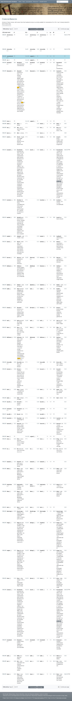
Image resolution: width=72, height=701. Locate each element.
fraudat (21, 209)
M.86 (54, 236)
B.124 (15, 639)
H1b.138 (4, 468)
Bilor (58, 327)
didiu (61, 99)
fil (19, 99)
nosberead (19, 178)
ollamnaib (59, 537)
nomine (18, 291)
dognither (19, 385)
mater (18, 105)
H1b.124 (4, 337)
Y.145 (65, 639)
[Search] (62, 2)
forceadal (59, 109)
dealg (58, 585)
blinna (18, 473)
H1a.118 (27, 149)
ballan (20, 524)
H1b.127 (4, 389)
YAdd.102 (66, 49)
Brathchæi (19, 149)
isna (21, 184)
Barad (18, 414)
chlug (18, 224)
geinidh (61, 93)
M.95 (54, 337)
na (22, 72)
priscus (18, 442)
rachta (58, 176)
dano (62, 105)
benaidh (20, 391)
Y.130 (65, 418)
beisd (41, 123)
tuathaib (19, 185)
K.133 (38, 418)
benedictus (59, 65)
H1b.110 (4, 132)
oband (18, 244)
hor (18, 330)
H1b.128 (4, 397)
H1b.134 (4, 436)
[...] (7, 36)
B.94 (15, 241)
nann (60, 74)
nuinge (58, 546)
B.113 (15, 438)
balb (8, 655)
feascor (58, 432)
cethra (18, 359)
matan (22, 428)
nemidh (18, 584)
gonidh (60, 392)
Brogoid (58, 381)
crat (22, 83)
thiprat (18, 333)
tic (59, 487)
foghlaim (60, 163)
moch (62, 429)
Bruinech (19, 640)
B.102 (15, 337)
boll (8, 320)
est (20, 129)
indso (20, 252)
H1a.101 (27, 578)
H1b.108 (4, 123)
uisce (18, 325)
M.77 (54, 62)
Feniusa (21, 157)
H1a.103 (27, 639)
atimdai (60, 179)
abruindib (19, 646)
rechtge (21, 193)
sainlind (22, 378)
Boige (58, 522)
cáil (20, 363)
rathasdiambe (60, 193)
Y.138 (65, 468)
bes (7, 127)
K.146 (38, 578)
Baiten (58, 241)
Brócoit (19, 369)
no (60, 176)
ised (18, 252)
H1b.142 (4, 511)
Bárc (18, 133)
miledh (58, 170)
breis (58, 294)
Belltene (42, 337)
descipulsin (19, 160)
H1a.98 (26, 511)
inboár (18, 466)
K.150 (38, 661)
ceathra (58, 347)
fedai (22, 312)
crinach (58, 313)
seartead (59, 349)
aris (61, 442)
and (18, 99)
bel (58, 486)
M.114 (54, 661)
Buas (18, 674)
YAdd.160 (66, 149)
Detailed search (43, 1)
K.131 (38, 408)
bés (19, 130)
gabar (18, 316)
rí (23, 514)
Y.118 (65, 288)
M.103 (54, 438)
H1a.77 (26, 34)
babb (8, 288)
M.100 (54, 418)
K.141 (38, 468)
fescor (21, 431)
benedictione (21, 65)
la (23, 167)
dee (18, 81)
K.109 (38, 123)
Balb (58, 655)
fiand (59, 84)
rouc (23, 141)
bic (57, 525)
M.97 (54, 369)
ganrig (58, 185)
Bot (57, 661)
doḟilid (20, 533)
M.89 (54, 265)
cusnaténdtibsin (20, 356)
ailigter (58, 302)
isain (60, 260)
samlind (58, 379)
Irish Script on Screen (61, 698)
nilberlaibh (59, 278)
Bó (17, 448)
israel (61, 161)
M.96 (54, 362)
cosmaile (19, 77)
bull (23, 320)
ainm (20, 223)
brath (31, 149)
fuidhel (58, 140)
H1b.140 (4, 491)
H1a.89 (26, 320)
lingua (22, 476)
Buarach (19, 423)
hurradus (20, 190)
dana (22, 426)
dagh (58, 87)
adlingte (58, 291)
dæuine (58, 293)
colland (58, 312)
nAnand (19, 75)
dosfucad (19, 263)
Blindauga (19, 474)
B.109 (15, 408)
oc (23, 108)
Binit (18, 389)
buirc (62, 260)
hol (58, 530)
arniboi (22, 294)
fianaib (21, 111)
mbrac (58, 375)
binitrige (19, 512)
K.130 (38, 401)
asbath (21, 249)
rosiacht (19, 161)
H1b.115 (4, 236)
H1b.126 (4, 369)
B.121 (15, 522)
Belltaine (9, 337)
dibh (58, 517)
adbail (18, 247)
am (22, 89)
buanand (59, 71)
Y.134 (65, 448)
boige (8, 522)
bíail (8, 398)
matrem (20, 212)
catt (23, 257)
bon (57, 90)
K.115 (38, 217)
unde (61, 92)
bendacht (9, 62)
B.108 (15, 414)
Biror (18, 327)
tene (18, 339)
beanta (58, 518)
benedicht (22, 64)
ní (22, 99)
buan (18, 90)
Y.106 (65, 123)
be (21, 74)
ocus (21, 232)
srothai (18, 335)
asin (57, 64)
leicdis (58, 346)
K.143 (38, 511)
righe (62, 512)
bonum (22, 92)
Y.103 (65, 62)
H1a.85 (26, 265)
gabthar (58, 316)
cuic (57, 527)
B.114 (15, 448)
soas (22, 674)
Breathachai (60, 149)
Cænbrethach (20, 155)
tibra (61, 333)
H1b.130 (4, 408)
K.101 (38, 34)
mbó (18, 421)
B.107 (15, 397)
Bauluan (42, 266)
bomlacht (9, 408)
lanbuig (58, 543)
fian (23, 84)
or (57, 330)
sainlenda (19, 530)
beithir (60, 184)
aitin (18, 243)
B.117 (15, 507)
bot (8, 661)
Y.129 (65, 414)
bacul (18, 219)
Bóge (18, 522)
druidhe (19, 344)
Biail (58, 398)
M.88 (54, 257)
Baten (18, 241)
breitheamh (59, 167)
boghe (58, 545)
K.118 (38, 257)
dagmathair (20, 86)
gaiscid (22, 109)
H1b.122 (4, 320)
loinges (18, 169)
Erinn (19, 296)
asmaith (19, 196)
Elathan (19, 294)
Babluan (9, 266)
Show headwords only (7, 25)
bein (61, 389)
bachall (22, 220)
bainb (22, 291)
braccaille (9, 362)
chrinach (18, 310)
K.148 (38, 639)
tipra (18, 329)
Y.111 (65, 199)
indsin (18, 517)
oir (17, 527)
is (20, 92)
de (17, 175)
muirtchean (59, 243)
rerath (61, 83)
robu (18, 80)
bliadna (21, 355)
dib (21, 515)
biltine (58, 339)
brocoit (42, 369)
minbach (19, 312)
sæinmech (19, 381)
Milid (18, 170)
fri (21, 163)
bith (57, 260)
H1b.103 (4, 56)
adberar (58, 172)
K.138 (38, 461)
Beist (18, 123)
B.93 (15, 236)
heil (20, 163)
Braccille (19, 362)
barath (8, 401)
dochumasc (19, 272)
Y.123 (65, 362)
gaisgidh (58, 111)
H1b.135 (4, 438)
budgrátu (19, 297)
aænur (21, 247)
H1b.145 (4, 578)
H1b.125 (4, 362)
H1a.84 (26, 257)
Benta (23, 517)
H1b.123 (4, 327)
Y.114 (65, 241)
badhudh (59, 236)
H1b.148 (4, 655)
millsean (59, 514)
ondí (23, 236)
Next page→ (40, 29)
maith (18, 97)
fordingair (19, 253)
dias (60, 100)
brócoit (8, 369)
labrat (60, 373)
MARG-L (19, 358)
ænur (60, 244)
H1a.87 (26, 288)
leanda (58, 531)
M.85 (54, 217)
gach (60, 443)
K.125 (38, 337)
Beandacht (59, 62)
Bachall (19, 217)
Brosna (58, 307)
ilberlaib (22, 276)
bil (23, 337)
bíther (22, 182)
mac (21, 169)
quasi (18, 64)
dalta (18, 157)
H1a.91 (26, 337)
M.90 (54, 284)
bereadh (58, 178)
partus (18, 404)
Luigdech (19, 668)
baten (8, 241)
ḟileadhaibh (60, 534)
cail (57, 365)
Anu (22, 103)
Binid (58, 389)
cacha (18, 355)
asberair (19, 172)
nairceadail (59, 675)
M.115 (54, 674)
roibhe (58, 297)
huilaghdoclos (60, 664)
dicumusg (59, 273)
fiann (18, 74)
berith (22, 507)
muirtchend (19, 246)
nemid (18, 539)
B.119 (15, 511)
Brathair (19, 200)
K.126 (38, 362)
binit (8, 389)
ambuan (20, 96)
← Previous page (32, 29)
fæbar (19, 399)
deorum (22, 105)
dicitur (21, 93)
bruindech (9, 640)
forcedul (19, 109)
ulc (21, 97)
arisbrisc (22, 442)
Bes (57, 127)
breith (58, 151)
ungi (23, 525)
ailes (60, 75)
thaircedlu (19, 346)
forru (22, 188)
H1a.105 (27, 661)
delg (22, 578)
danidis (58, 343)
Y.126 (65, 397)
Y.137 (65, 484)
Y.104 (65, 70)
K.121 (38, 288)
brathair (9, 200)
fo (61, 259)
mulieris (22, 267)
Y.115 (65, 257)
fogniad (19, 188)
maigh (58, 279)
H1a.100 (27, 522)
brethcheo (19, 151)
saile (22, 468)
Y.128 (65, 408)
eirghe (58, 428)
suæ (57, 451)
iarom (18, 375)
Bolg (58, 484)
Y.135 (65, 461)
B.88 (15, 127)
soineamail (59, 384)
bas (23, 252)
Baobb (58, 288)
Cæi (22, 172)
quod (18, 129)
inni (19, 103)
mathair (61, 87)
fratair (21, 201)
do (22, 223)
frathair (58, 201)
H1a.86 (26, 284)
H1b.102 (4, 49)
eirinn (58, 299)
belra (20, 181)
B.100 (15, 320)
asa (60, 487)
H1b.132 (4, 418)
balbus (18, 658)
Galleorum (19, 477)
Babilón (21, 269)
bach (18, 229)
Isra (18, 163)
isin (21, 99)
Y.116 (65, 265)
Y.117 (65, 284)
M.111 (54, 149)
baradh (8, 414)
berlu (58, 182)
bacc (18, 233)
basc (8, 436)
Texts (23, 1)
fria (57, 163)
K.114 (38, 199)
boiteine (61, 662)
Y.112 (65, 217)
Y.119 (65, 307)
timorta (21, 250)
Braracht (19, 401)
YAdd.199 (66, 674)
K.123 (38, 320)
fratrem (19, 213)
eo (22, 127)
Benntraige (20, 511)
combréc (19, 370)
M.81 (54, 127)
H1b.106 (4, 70)
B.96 (15, 265)
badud (8, 236)
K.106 (38, 62)
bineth (58, 512)
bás (22, 414)
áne (18, 667)
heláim (18, 315)
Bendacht (19, 62)
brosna (8, 307)
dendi (18, 92)
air (62, 201)
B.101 (15, 327)
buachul (58, 418)
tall (22, 230)
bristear (58, 310)
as (57, 92)
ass (22, 530)
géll (18, 533)
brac (58, 363)
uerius (18, 154)
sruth (21, 329)
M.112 (54, 639)
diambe (19, 191)
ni (62, 296)
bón (22, 90)
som (61, 196)
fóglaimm (19, 164)
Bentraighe (43, 511)
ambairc (19, 262)
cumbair (58, 247)
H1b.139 (4, 484)
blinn (31, 468)
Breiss (18, 293)
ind (23, 204)
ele (20, 140)
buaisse (19, 683)
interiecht (21, 288)
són (18, 194)
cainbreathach (60, 155)
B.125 (15, 655)
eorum (21, 518)
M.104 (54, 448)
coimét (18, 365)
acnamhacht (10, 56)
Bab (18, 288)
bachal (8, 217)
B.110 (15, 418)
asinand (58, 83)
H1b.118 (4, 265)
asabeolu (19, 489)
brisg (58, 443)
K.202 (38, 674)
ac (61, 108)
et (17, 212)
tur (18, 276)
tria (22, 344)
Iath (18, 223)
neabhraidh (60, 164)
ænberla (19, 273)
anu (62, 100)
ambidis (60, 525)
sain (60, 530)
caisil (62, 515)
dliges (21, 514)
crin (19, 443)
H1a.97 (26, 507)
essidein (21, 464)
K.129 (38, 397)
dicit (22, 222)
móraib (18, 349)
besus (23, 129)
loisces (18, 670)
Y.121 (65, 327)
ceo (61, 151)
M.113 (54, 655)
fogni (61, 188)
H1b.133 (4, 423)
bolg (21, 323)
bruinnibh (59, 646)
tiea (57, 78)
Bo (57, 448)
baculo (18, 220)
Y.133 (65, 438)
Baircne (19, 257)
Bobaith (19, 461)
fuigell (22, 137)
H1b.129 (4, 401)
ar (17, 138)
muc (22, 296)
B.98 (15, 288)
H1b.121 (4, 307)
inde (62, 537)
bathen (42, 241)
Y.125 (65, 389)
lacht (19, 410)
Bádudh (19, 236)
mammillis (21, 647)
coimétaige (19, 419)
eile (57, 143)
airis (62, 140)
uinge (60, 527)
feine (60, 157)
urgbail (32, 56)
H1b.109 (4, 127)
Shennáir (19, 275)
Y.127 (65, 401)
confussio (21, 270)
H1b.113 (4, 199)
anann (58, 99)
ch (20, 473)
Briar (18, 578)
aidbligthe (19, 290)
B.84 (15, 70)
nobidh (59, 528)
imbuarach (19, 432)
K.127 (38, 369)
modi (18, 429)
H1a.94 (26, 484)
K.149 (38, 655)
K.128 (38, 389)
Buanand (9, 71)
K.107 (38, 70)
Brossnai (19, 307)
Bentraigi (9, 511)
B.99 (15, 307)
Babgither (19, 299)
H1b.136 (4, 448)
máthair (21, 80)
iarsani (61, 309)
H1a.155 (27, 674)
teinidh (59, 342)
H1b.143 (4, 522)
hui (19, 667)
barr (21, 681)
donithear (59, 385)
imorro (22, 191)
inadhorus (19, 230)
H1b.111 (4, 136)
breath (58, 137)
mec (22, 161)
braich (18, 376)
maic (21, 293)
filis (57, 100)
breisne (58, 309)
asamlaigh (59, 80)
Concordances (29, 1)
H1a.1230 (27, 56)
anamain (19, 664)
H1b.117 (4, 257)
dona (18, 111)
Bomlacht (19, 408)
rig (17, 193)
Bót (18, 661)
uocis (21, 450)
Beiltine (58, 337)
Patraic (20, 286)
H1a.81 (26, 62)
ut (17, 222)
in (58, 100)
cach (23, 443)
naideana (59, 644)
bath (19, 237)
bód (41, 661)
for (21, 644)
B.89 (15, 136)
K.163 (38, 149)
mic (60, 294)
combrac (59, 370)
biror (8, 327)
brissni (18, 309)
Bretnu (19, 373)
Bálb (18, 655)
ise (21, 158)
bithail (21, 398)
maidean (59, 429)
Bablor (58, 284)
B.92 (15, 217)
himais (21, 678)
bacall (58, 217)
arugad (58, 144)
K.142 (38, 507)
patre (18, 518)
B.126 (15, 661)
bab (31, 288)
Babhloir (42, 284)
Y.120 (65, 320)
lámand (18, 366)
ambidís (19, 525)
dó (20, 316)
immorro (59, 194)
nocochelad (19, 226)
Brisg (58, 439)
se (60, 543)
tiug (21, 392)
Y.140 (65, 511)
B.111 (15, 423)
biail (57, 315)
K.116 (38, 236)
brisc (8, 439)
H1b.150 (4, 674)
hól (22, 528)
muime (58, 72)
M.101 (54, 423)
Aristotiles (9, 49)
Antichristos (10, 35)
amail (22, 78)
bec (22, 524)
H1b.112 (4, 149)
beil (60, 484)
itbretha (19, 176)
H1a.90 (26, 327)
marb (58, 470)
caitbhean (59, 259)
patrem (21, 210)
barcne (8, 257)
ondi (58, 237)
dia (57, 342)
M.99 (54, 397)
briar (8, 578)
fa (60, 166)
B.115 (15, 461)
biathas (18, 643)
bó (23, 408)
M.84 (54, 199)
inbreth (18, 141)
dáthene (19, 342)
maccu (58, 161)
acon (62, 275)
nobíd (18, 528)
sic (23, 81)
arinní (18, 249)
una (60, 78)
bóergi (18, 428)
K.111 (38, 132)
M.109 (54, 522)
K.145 (38, 522)
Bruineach (59, 640)
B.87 (15, 132)
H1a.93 (26, 461)
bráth (41, 149)
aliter (18, 152)
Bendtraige (33, 511)
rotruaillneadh (60, 204)
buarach (9, 423)
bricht (18, 232)
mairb (18, 470)
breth (8, 137)
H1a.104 (27, 655)
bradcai (9, 589)
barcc (8, 133)
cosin (58, 75)
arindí (21, 677)
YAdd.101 (66, 34)
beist (8, 123)
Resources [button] (35, 1)
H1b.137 (4, 461)
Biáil (18, 398)
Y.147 (65, 661)
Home (20, 1)
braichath (59, 376)
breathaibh (59, 540)
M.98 (54, 389)
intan (18, 250)
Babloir (8, 284)
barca (22, 133)
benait (22, 389)
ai (7, 60)
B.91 (15, 199)
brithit (19, 508)
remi (22, 144)
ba (17, 167)
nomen (18, 267)
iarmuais (61, 677)
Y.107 (65, 127)
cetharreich (19, 665)
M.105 (54, 484)
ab (20, 127)
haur (58, 191)
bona (59, 92)
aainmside (19, 302)
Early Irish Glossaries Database (9, 1)
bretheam (21, 167)
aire (21, 170)
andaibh (58, 350)
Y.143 (65, 578)
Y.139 (65, 507)
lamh (61, 363)
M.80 (54, 123)
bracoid (58, 369)
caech (18, 476)
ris (57, 175)
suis (18, 647)
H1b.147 (4, 639)
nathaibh (59, 187)
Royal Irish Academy (39, 698)
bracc (22, 362)
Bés (18, 127)
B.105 (15, 389)
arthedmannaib (20, 353)
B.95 (15, 257)
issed (58, 373)
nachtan (19, 182)
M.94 (54, 327)
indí (20, 81)
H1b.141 (4, 507)
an (23, 97)
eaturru (58, 190)
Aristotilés (42, 49)
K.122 (38, 307)
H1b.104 (4, 60)
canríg (18, 184)
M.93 (54, 320)
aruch (58, 425)
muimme (19, 72)
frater (18, 203)
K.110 (38, 127)
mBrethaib (19, 537)
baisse (18, 540)
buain (21, 229)
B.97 (15, 284)
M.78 (54, 70)
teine (62, 339)
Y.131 (65, 423)
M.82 (54, 136)
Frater (18, 206)
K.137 (38, 448)
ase (59, 166)
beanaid (61, 391)
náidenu (19, 644)
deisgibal (60, 158)
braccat (19, 372)
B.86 (15, 123)
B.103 (15, 362)
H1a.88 (26, 307)
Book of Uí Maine (20, 698)
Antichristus (33, 35)
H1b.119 (4, 284)
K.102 (38, 49)
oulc (60, 97)
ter (17, 210)
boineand (19, 259)
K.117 (38, 241)
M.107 (54, 511)
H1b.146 (4, 589)
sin (62, 80)
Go (70, 1)
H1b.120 (4, 288)
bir (21, 327)
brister (22, 313)
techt (21, 394)
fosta (22, 425)
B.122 (15, 578)
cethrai (18, 352)
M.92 (54, 307)
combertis (19, 350)
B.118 (15, 468)
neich (18, 140)
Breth (18, 137)
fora (62, 644)
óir (22, 579)
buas (8, 674)
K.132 (38, 414)
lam (18, 363)
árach (18, 425)
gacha (62, 350)
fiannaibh (59, 112)
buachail (9, 418)
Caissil (18, 515)
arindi (58, 643)
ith (57, 391)
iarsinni (18, 313)
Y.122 (65, 337)
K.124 (38, 327)
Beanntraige (60, 511)
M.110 (54, 578)
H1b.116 (4, 241)
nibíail (22, 315)
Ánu (22, 81)
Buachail (19, 418)
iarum (61, 375)
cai (61, 154)
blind (8, 468)
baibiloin (58, 270)
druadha (58, 344)
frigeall (61, 533)
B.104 (15, 369)
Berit (18, 507)
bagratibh (59, 300)
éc (20, 243)
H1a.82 (26, 70)
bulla (18, 323)
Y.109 (65, 136)
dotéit (18, 678)
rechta (22, 176)
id (20, 219)
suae (23, 450)
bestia (18, 125)
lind (19, 379)
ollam (18, 534)
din (22, 106)
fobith (20, 175)
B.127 (15, 674)
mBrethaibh (20, 582)
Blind (18, 468)
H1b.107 (4, 121)
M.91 (54, 288)
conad (18, 392)
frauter (18, 207)
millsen (18, 514)
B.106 (15, 401)
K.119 (38, 265)
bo (62, 423)
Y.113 (65, 236)
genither (19, 95)
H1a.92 (26, 448)
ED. (18, 87)
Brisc (18, 439)
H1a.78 (26, 49)
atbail (58, 244)
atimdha (21, 179)
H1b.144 (4, 550)
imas (58, 677)
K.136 (38, 438)
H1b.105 (4, 62)
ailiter (62, 84)
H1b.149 (4, 661)
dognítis (19, 343)
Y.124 (65, 369)
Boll (18, 320)
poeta (19, 222)
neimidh (58, 542)
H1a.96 (26, 468)
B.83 (15, 62)
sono (18, 450)
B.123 (15, 149)
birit (8, 507)
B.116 (15, 484)
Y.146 (65, 655)
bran (8, 121)
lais (21, 196)
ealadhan (59, 296)
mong (21, 330)
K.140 (38, 484)
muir (22, 237)
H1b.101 (4, 34)
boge (21, 540)
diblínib (18, 78)
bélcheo (19, 486)
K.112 (38, 136)
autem (58, 378)
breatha (61, 175)
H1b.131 (4, 414)
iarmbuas (19, 680)
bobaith (9, 461)
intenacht (59, 290)
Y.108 (65, 132)
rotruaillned (19, 204)
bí (17, 399)
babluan (59, 266)
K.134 (38, 423)
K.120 (38, 284)
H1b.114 (4, 217)
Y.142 (65, 522)
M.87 (54, 241)
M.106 (54, 468)
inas (23, 391)
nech (18, 143)
